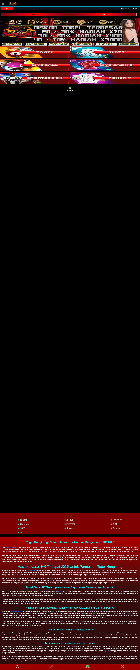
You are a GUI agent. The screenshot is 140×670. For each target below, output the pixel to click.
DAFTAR (34, 14)
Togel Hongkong (11, 547)
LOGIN (103, 14)
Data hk (59, 591)
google (107, 651)
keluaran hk (33, 570)
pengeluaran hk (16, 611)
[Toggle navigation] (3, 3)
